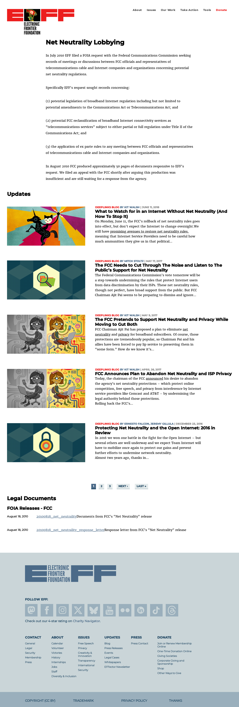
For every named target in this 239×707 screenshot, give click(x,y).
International (86, 665)
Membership (33, 657)
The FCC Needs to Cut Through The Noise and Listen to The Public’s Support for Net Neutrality (158, 268)
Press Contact (139, 643)
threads (172, 610)
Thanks (175, 701)
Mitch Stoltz (134, 261)
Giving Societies (167, 656)
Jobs (54, 666)
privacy (123, 334)
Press (28, 662)
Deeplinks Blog (107, 207)
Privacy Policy (134, 701)
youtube (109, 610)
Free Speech (86, 643)
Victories (56, 652)
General (30, 643)
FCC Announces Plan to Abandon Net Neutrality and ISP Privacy (163, 373)
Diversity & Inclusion (63, 676)
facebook (47, 610)
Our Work (168, 10)
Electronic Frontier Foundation (40, 22)
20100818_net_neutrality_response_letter (70, 530)
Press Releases (113, 648)
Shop (160, 668)
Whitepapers (112, 662)
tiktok (156, 610)
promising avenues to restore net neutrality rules (149, 231)
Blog (107, 643)
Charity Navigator (86, 621)
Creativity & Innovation (85, 654)
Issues (151, 10)
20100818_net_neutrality (56, 516)
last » (141, 486)
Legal (28, 648)
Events (108, 652)
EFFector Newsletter (117, 666)
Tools (207, 10)
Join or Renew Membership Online (174, 645)
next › (123, 486)
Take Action (189, 10)
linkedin (140, 610)
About (137, 10)
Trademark (83, 701)
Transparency (86, 660)
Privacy (82, 648)
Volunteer (57, 648)
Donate (221, 10)
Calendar (57, 643)
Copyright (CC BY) (40, 701)
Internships (58, 662)
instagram (62, 610)
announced (154, 378)
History (55, 657)
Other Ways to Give (169, 673)
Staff (54, 671)
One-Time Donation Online (174, 651)
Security (30, 652)
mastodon (31, 610)
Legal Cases (111, 657)
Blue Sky (94, 610)
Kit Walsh (132, 207)
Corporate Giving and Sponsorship (170, 662)
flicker (125, 610)
